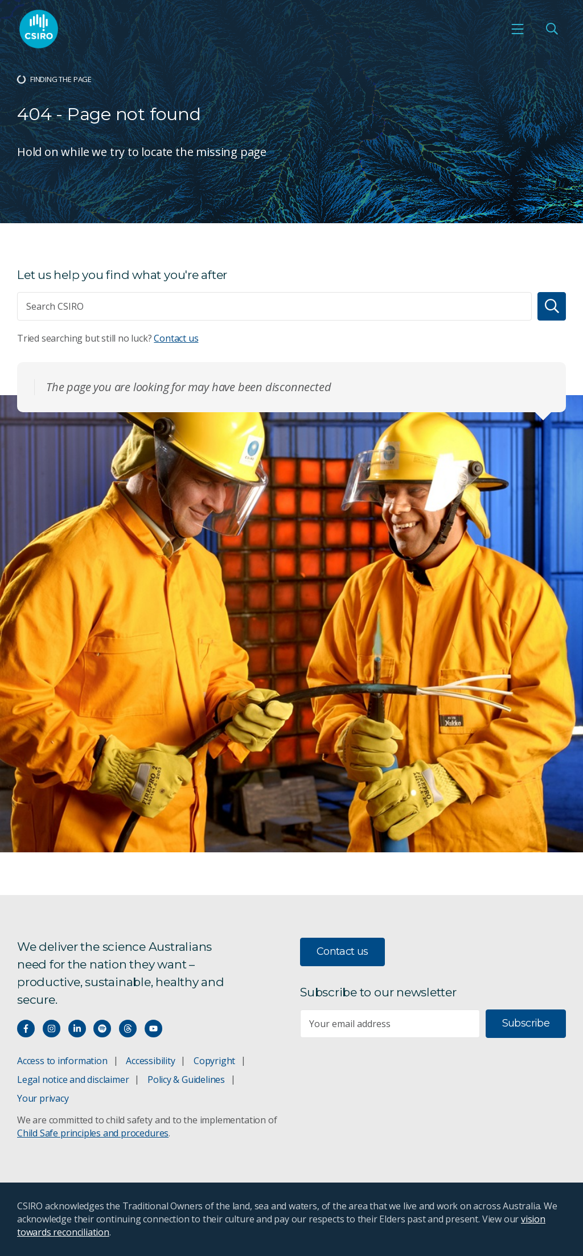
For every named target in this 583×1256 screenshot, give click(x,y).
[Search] (551, 306)
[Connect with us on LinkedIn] (77, 1028)
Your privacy (42, 1098)
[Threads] (128, 1028)
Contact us (176, 338)
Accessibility (150, 1060)
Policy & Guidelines (186, 1079)
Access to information (62, 1060)
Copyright (214, 1060)
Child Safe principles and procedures (93, 1133)
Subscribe (525, 1023)
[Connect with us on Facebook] (26, 1028)
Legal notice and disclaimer (73, 1079)
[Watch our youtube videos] (153, 1028)
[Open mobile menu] (517, 29)
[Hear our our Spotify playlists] (102, 1028)
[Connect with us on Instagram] (51, 1028)
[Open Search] (551, 29)
